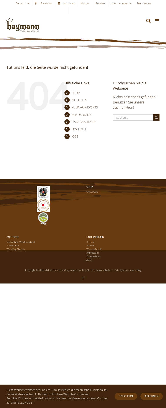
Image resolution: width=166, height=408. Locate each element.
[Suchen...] (133, 117)
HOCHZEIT (79, 129)
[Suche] (156, 117)
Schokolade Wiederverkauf (21, 242)
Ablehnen (151, 396)
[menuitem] (22, 3)
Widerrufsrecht (94, 249)
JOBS (75, 136)
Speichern (126, 396)
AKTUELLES (79, 100)
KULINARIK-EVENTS (85, 107)
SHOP (76, 93)
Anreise (90, 245)
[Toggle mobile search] (148, 20)
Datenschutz (93, 256)
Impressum (92, 252)
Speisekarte (13, 245)
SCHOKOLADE (81, 115)
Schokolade (92, 191)
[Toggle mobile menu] (157, 20)
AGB (88, 259)
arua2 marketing (132, 270)
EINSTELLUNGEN (22, 403)
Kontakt (90, 242)
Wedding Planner (16, 249)
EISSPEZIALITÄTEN (84, 122)
